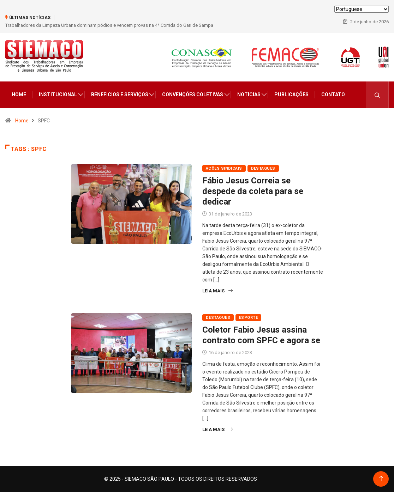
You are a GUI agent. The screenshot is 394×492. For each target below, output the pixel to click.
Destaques (263, 168)
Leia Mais (217, 290)
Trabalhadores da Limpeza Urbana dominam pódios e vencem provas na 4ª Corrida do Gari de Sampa (109, 25)
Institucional (58, 94)
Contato (333, 94)
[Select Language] (361, 9)
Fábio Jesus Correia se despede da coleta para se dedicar (252, 191)
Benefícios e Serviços (119, 94)
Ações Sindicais (224, 168)
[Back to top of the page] (381, 478)
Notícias (249, 94)
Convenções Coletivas (192, 94)
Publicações (291, 94)
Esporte (248, 317)
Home (19, 94)
